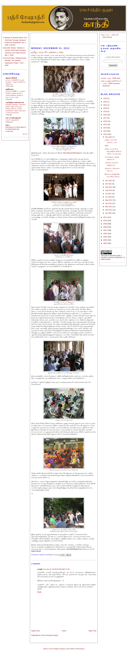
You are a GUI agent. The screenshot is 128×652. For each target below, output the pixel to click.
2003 (105, 243)
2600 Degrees (80, 648)
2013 (105, 131)
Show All (25, 134)
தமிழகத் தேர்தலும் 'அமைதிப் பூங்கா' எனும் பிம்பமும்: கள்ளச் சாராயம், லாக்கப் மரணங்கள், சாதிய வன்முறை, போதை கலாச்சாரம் (16, 108)
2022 (105, 102)
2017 (105, 118)
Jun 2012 (108, 197)
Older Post (92, 631)
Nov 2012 (109, 180)
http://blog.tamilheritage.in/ (72, 153)
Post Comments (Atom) (49, 635)
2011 (105, 217)
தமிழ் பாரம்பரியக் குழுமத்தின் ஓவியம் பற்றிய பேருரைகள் (113, 151)
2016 (105, 121)
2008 (105, 227)
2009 (105, 224)
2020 (105, 108)
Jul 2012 (108, 194)
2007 (105, 230)
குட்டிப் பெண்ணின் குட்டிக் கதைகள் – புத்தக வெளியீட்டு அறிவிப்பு (16, 82)
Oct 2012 (108, 184)
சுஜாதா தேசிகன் (11, 78)
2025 (105, 98)
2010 (105, 220)
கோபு (8, 125)
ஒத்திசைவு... (10, 89)
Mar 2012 (109, 207)
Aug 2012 (109, 190)
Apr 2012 (108, 203)
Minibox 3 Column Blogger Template (53, 648)
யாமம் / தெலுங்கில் (12, 120)
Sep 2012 (109, 187)
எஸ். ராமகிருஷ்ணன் (13, 118)
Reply (39, 592)
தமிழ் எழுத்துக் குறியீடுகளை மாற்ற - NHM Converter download (111, 83)
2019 (105, 111)
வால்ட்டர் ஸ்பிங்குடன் (67, 302)
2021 (105, 105)
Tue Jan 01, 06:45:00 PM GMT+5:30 (56, 569)
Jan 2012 (108, 213)
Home (64, 631)
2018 (105, 115)
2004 (105, 240)
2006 (105, 233)
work (106, 255)
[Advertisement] (63, 37)
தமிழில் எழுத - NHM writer (110, 78)
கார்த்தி (39, 569)
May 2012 (109, 200)
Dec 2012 (109, 137)
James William (70, 648)
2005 (105, 237)
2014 (105, 128)
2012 (105, 134)
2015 (105, 124)
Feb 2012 (109, 210)
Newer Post (35, 631)
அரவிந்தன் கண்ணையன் (15, 102)
